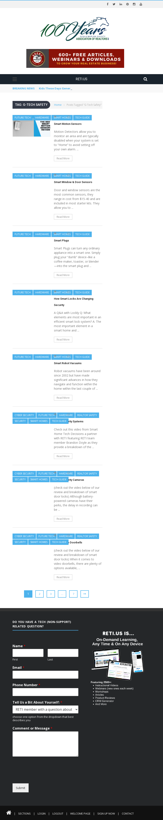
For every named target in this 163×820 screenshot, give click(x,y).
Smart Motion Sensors (68, 123)
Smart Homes (62, 117)
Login (42, 813)
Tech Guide (82, 117)
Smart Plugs (61, 240)
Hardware (42, 117)
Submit (20, 788)
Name (19, 646)
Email (18, 667)
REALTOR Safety (87, 415)
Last (50, 659)
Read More (63, 158)
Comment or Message (32, 728)
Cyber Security (24, 415)
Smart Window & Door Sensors (73, 182)
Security (20, 421)
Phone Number (26, 685)
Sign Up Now (106, 813)
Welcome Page (80, 813)
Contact (128, 813)
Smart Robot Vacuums (68, 363)
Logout (57, 813)
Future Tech (23, 117)
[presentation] (51, 779)
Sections (24, 813)
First (15, 659)
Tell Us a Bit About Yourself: (37, 702)
